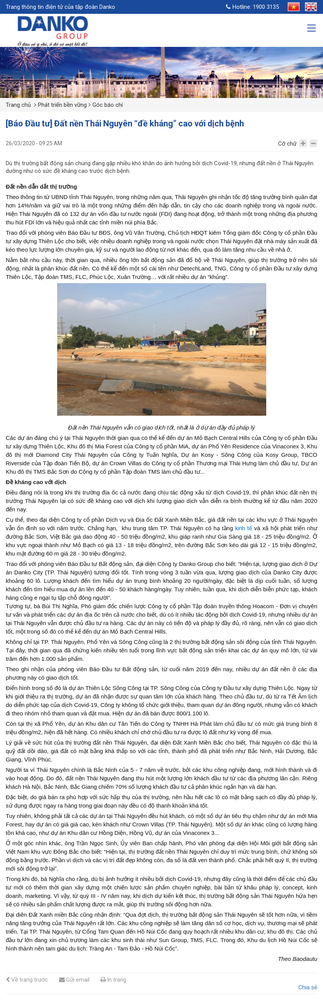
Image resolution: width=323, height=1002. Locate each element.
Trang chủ (18, 104)
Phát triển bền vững (62, 104)
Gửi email (74, 979)
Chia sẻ (307, 987)
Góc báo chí (107, 104)
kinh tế (243, 528)
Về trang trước (27, 979)
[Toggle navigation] (312, 29)
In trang (113, 979)
